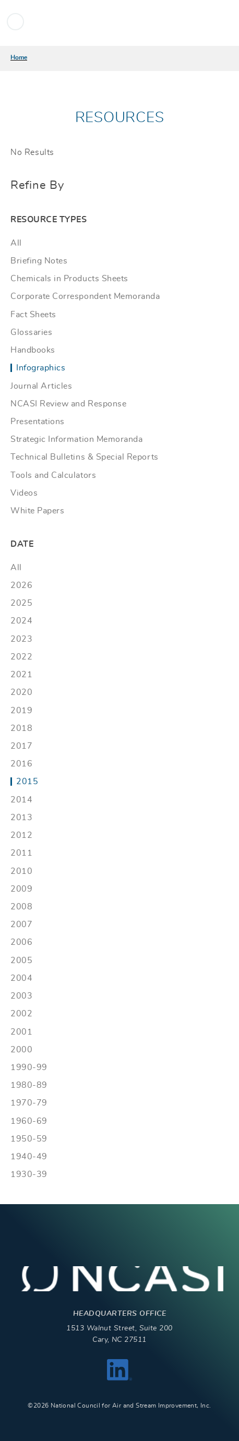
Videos (24, 493)
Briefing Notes (38, 261)
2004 (21, 978)
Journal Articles (41, 386)
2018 (21, 728)
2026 (21, 585)
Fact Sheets (33, 314)
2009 (21, 889)
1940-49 (28, 1156)
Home (18, 57)
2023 (21, 639)
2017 (21, 746)
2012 (21, 835)
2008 (21, 907)
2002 (21, 1014)
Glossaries (31, 332)
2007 (21, 924)
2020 (21, 692)
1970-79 (28, 1103)
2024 (21, 621)
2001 (21, 1032)
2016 (21, 764)
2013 (21, 817)
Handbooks (32, 350)
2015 (27, 781)
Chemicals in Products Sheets (69, 278)
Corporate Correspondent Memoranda (85, 296)
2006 (21, 942)
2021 (21, 674)
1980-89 (28, 1085)
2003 (21, 996)
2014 (21, 800)
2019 (21, 710)
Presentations (37, 421)
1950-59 (28, 1139)
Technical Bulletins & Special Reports (84, 457)
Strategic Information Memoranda (76, 439)
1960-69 (28, 1121)
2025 (21, 603)
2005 (21, 960)
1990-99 (28, 1067)
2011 (21, 853)
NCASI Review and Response (68, 404)
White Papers (37, 511)
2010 (21, 871)
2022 (21, 657)
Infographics (40, 368)
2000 (21, 1050)
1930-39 (28, 1174)
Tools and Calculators (53, 475)
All (16, 243)
